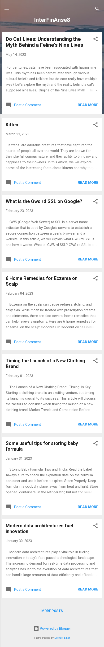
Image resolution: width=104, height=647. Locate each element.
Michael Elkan (62, 637)
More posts (52, 611)
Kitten (12, 125)
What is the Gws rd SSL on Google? (44, 201)
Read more (88, 105)
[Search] (97, 9)
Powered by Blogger (52, 628)
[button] (95, 39)
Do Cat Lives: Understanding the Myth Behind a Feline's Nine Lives (44, 42)
